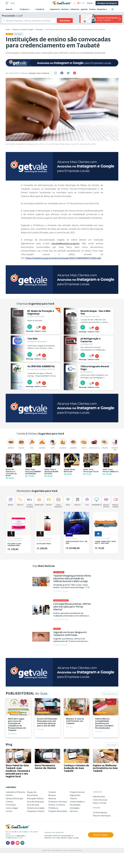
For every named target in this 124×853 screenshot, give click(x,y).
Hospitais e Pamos (35, 811)
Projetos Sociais (77, 792)
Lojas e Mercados (58, 502)
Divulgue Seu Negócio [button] (107, 3)
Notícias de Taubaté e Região (22, 29)
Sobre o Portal (99, 802)
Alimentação (39, 501)
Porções (104, 443)
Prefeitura (53, 808)
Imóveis (10, 501)
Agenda (84, 9)
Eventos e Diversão (116, 502)
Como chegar (12, 808)
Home (8, 29)
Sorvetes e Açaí (115, 444)
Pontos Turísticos (56, 804)
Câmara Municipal (14, 798)
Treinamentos (96, 501)
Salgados (63, 443)
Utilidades (74, 808)
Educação (39, 29)
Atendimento (99, 796)
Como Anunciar (100, 799)
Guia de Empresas (35, 801)
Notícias (65, 9)
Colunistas (74, 9)
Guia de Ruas (33, 804)
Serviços (77, 501)
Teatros (73, 798)
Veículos (20, 501)
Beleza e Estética (106, 502)
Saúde (68, 501)
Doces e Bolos (94, 443)
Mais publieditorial (110, 694)
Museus (52, 795)
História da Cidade (35, 808)
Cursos (9, 811)
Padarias (42, 443)
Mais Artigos (112, 745)
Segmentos (55, 9)
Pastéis (84, 443)
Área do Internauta (101, 815)
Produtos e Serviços (57, 801)
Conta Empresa (100, 812)
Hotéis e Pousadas (30, 502)
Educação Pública (35, 798)
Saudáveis (73, 443)
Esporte (49, 501)
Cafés (52, 443)
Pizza (31, 443)
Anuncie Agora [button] (100, 834)
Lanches (21, 443)
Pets (87, 501)
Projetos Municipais (57, 811)
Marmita (11, 443)
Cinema (92, 9)
